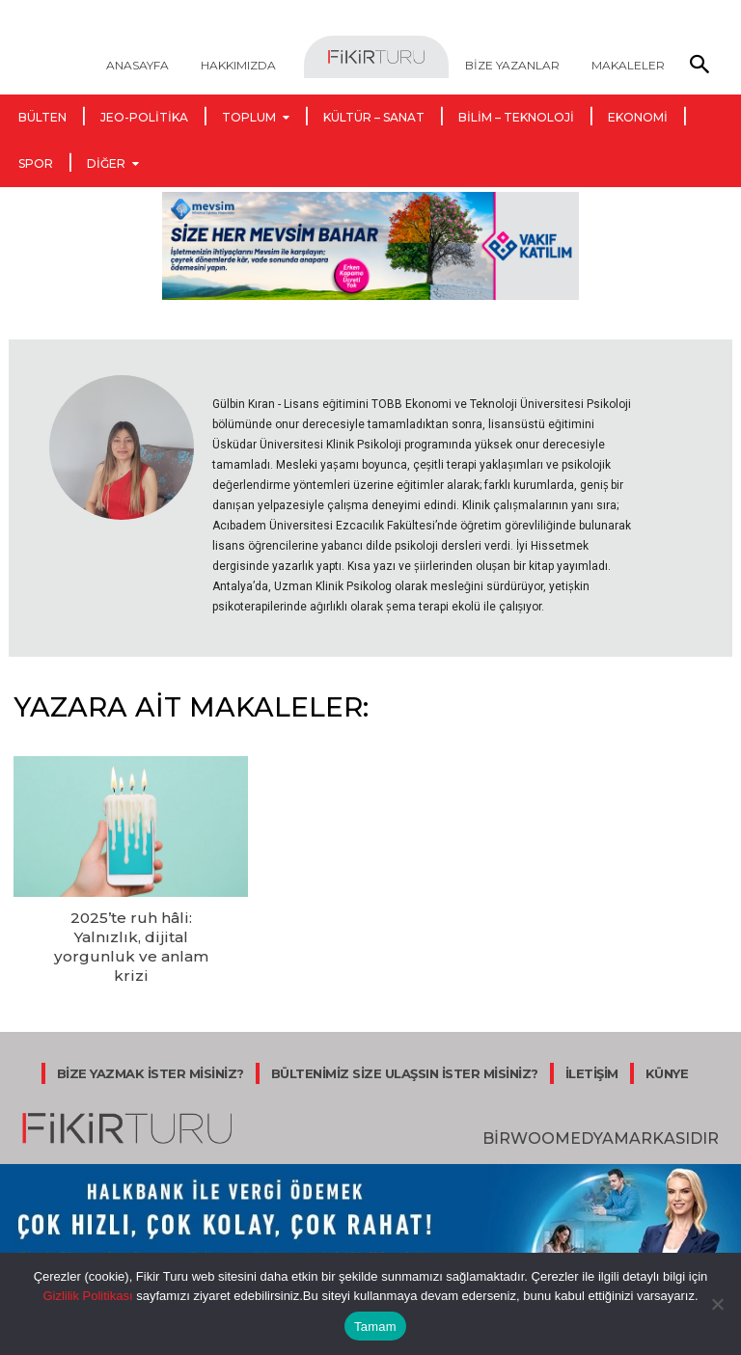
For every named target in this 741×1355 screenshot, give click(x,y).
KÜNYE (667, 1044)
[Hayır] (717, 1304)
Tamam (375, 1326)
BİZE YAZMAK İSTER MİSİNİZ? (150, 1044)
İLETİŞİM (591, 1044)
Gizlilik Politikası (87, 1295)
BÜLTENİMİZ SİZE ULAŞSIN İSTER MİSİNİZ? (404, 1044)
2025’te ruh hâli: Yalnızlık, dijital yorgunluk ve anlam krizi (131, 932)
